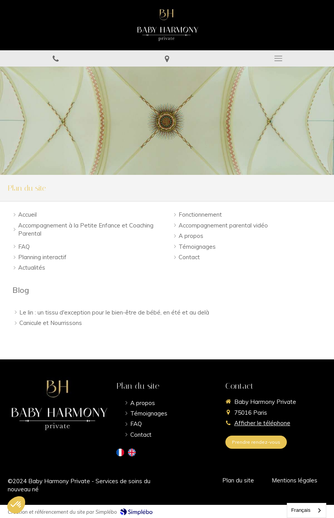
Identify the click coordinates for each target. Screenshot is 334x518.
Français (300, 510)
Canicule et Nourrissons (50, 323)
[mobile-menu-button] (278, 58)
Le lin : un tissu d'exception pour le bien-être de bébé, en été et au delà (114, 312)
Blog (20, 290)
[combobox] (306, 510)
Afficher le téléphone (262, 423)
